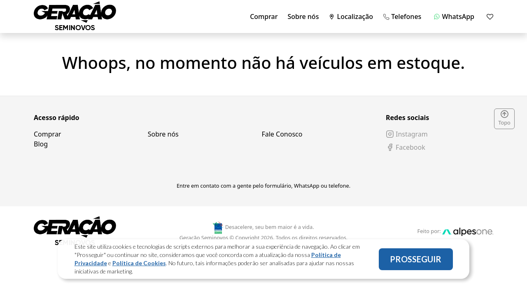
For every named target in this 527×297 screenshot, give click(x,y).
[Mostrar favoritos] (490, 16)
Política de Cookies (139, 264)
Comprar (263, 16)
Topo (504, 118)
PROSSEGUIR (415, 260)
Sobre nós (303, 16)
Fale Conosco (281, 134)
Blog (41, 143)
